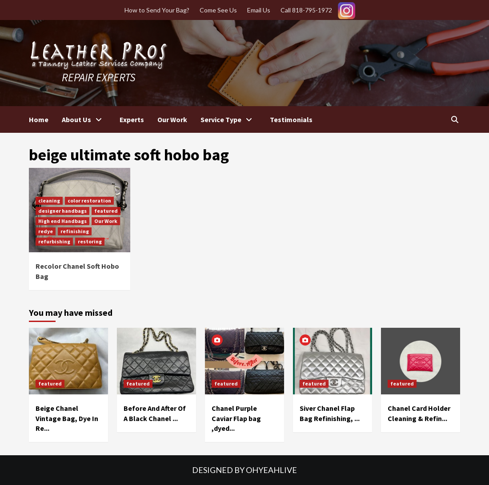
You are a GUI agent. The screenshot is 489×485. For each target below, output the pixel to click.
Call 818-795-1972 (306, 10)
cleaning (49, 200)
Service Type (228, 119)
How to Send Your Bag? (156, 10)
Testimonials (291, 119)
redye (45, 231)
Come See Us (218, 10)
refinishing (74, 231)
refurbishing (54, 241)
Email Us (258, 10)
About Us (84, 119)
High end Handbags (62, 221)
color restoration (89, 200)
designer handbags (62, 210)
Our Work (172, 119)
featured (106, 210)
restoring (90, 241)
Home (38, 119)
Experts (132, 119)
